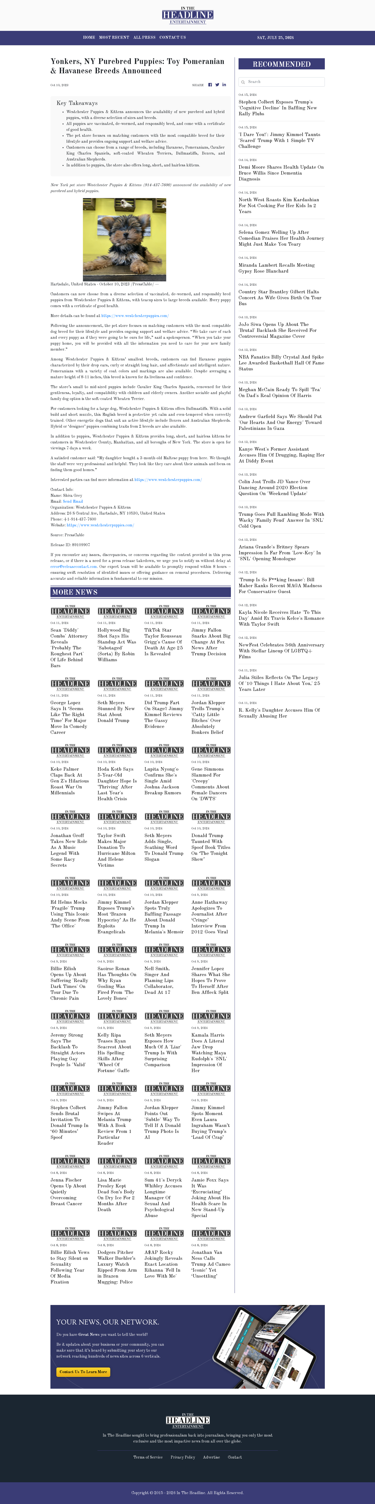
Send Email (73, 502)
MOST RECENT (114, 38)
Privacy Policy (183, 1458)
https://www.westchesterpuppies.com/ (135, 316)
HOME (89, 38)
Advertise (211, 1458)
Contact (235, 1458)
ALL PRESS (144, 38)
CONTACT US (172, 38)
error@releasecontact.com (73, 567)
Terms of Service (148, 1458)
